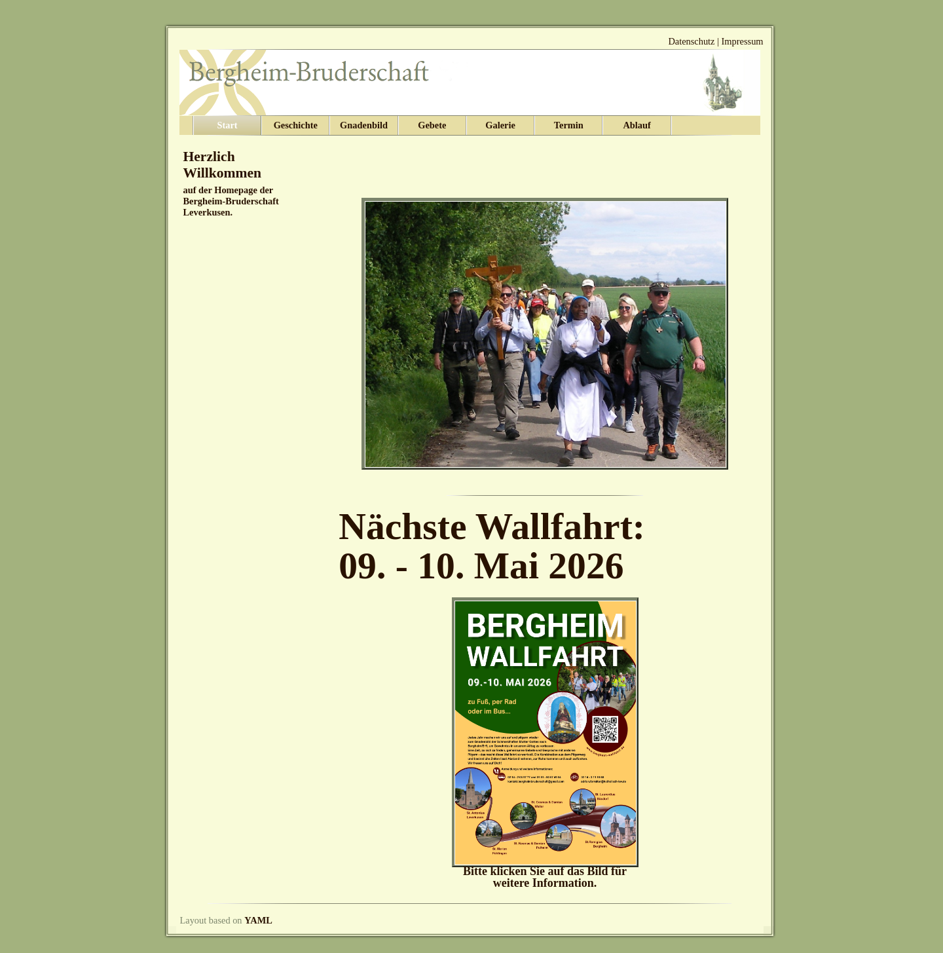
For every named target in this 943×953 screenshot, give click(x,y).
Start (227, 125)
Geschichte (296, 125)
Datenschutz (691, 41)
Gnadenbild (364, 125)
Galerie (500, 125)
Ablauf (636, 125)
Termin (568, 125)
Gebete (432, 125)
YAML (258, 920)
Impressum (743, 41)
